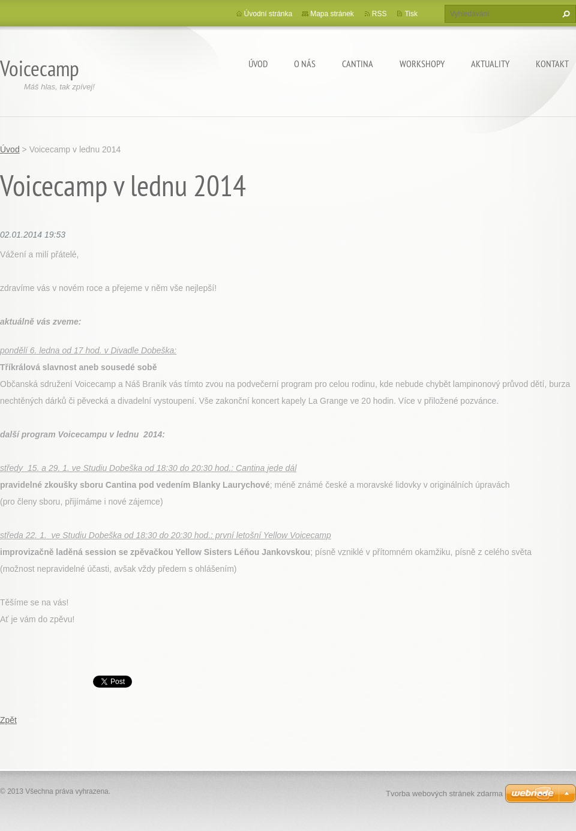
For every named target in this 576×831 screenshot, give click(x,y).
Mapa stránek (332, 14)
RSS (379, 14)
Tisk (411, 14)
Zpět (8, 720)
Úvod (258, 64)
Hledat (565, 14)
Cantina (357, 64)
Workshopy (422, 64)
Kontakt (552, 64)
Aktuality (490, 64)
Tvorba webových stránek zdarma (444, 793)
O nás (305, 64)
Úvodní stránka (268, 14)
